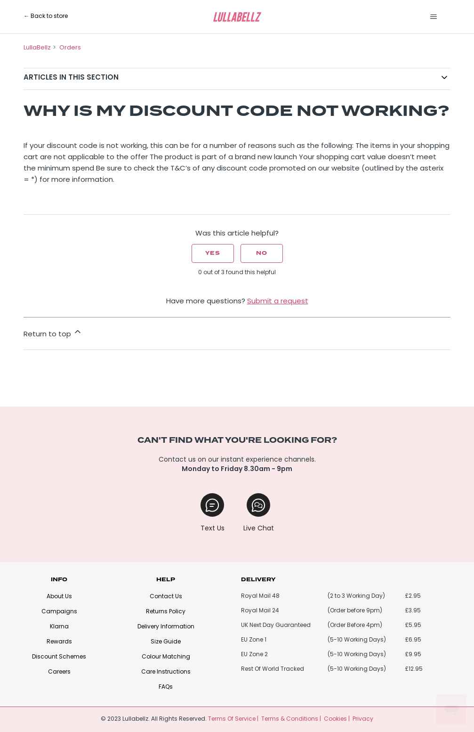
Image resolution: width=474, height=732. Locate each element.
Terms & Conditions (289, 719)
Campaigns (59, 612)
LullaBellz (37, 48)
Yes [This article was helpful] (212, 253)
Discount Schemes (59, 657)
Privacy (363, 719)
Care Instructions (166, 672)
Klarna (59, 627)
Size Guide (166, 642)
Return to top (53, 332)
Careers (59, 672)
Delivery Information (165, 627)
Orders (70, 48)
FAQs (166, 687)
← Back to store (46, 16)
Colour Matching (166, 657)
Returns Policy (165, 612)
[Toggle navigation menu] (433, 16)
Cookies (335, 719)
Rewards (59, 642)
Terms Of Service (232, 719)
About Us (59, 597)
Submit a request (277, 301)
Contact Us (166, 597)
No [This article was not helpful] (261, 253)
